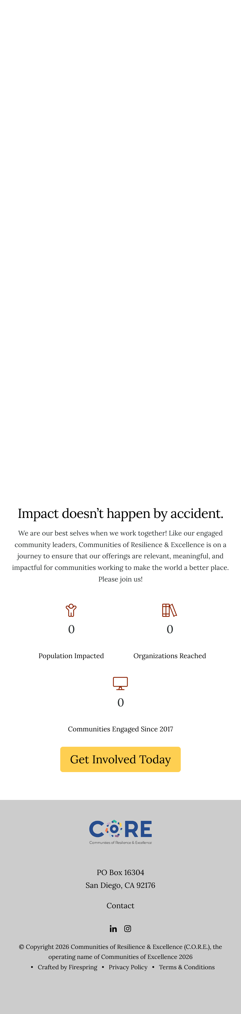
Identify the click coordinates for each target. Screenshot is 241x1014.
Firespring (83, 967)
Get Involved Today (120, 759)
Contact (121, 905)
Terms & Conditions (187, 967)
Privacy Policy (128, 967)
